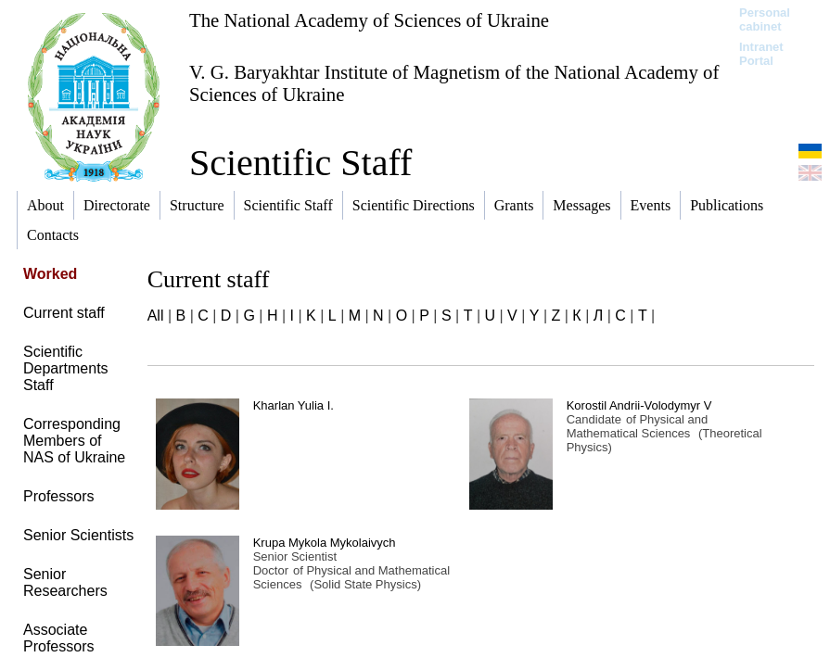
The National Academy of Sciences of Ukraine (369, 20)
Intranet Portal (761, 54)
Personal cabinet (764, 19)
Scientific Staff (300, 162)
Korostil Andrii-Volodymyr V (639, 405)
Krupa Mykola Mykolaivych (324, 543)
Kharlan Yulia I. (293, 405)
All (155, 315)
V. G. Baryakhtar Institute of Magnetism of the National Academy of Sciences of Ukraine (454, 83)
